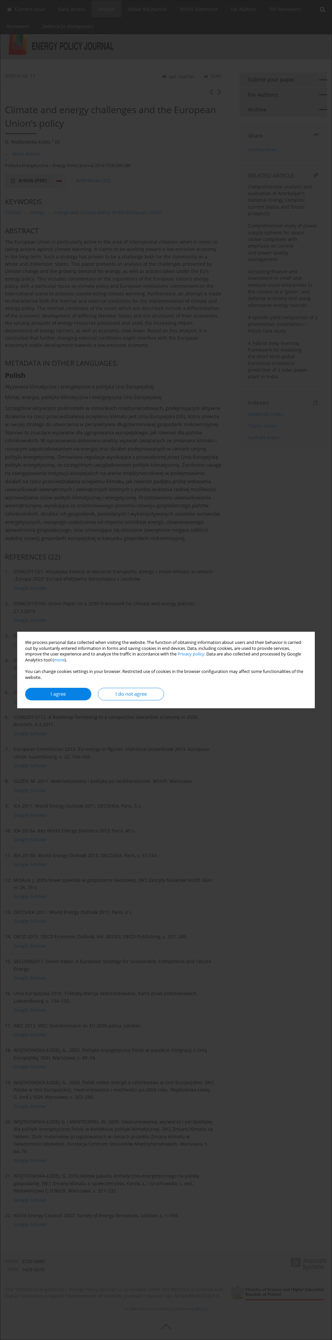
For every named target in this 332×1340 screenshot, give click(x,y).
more (59, 660)
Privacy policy (191, 654)
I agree (58, 693)
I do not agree (131, 693)
